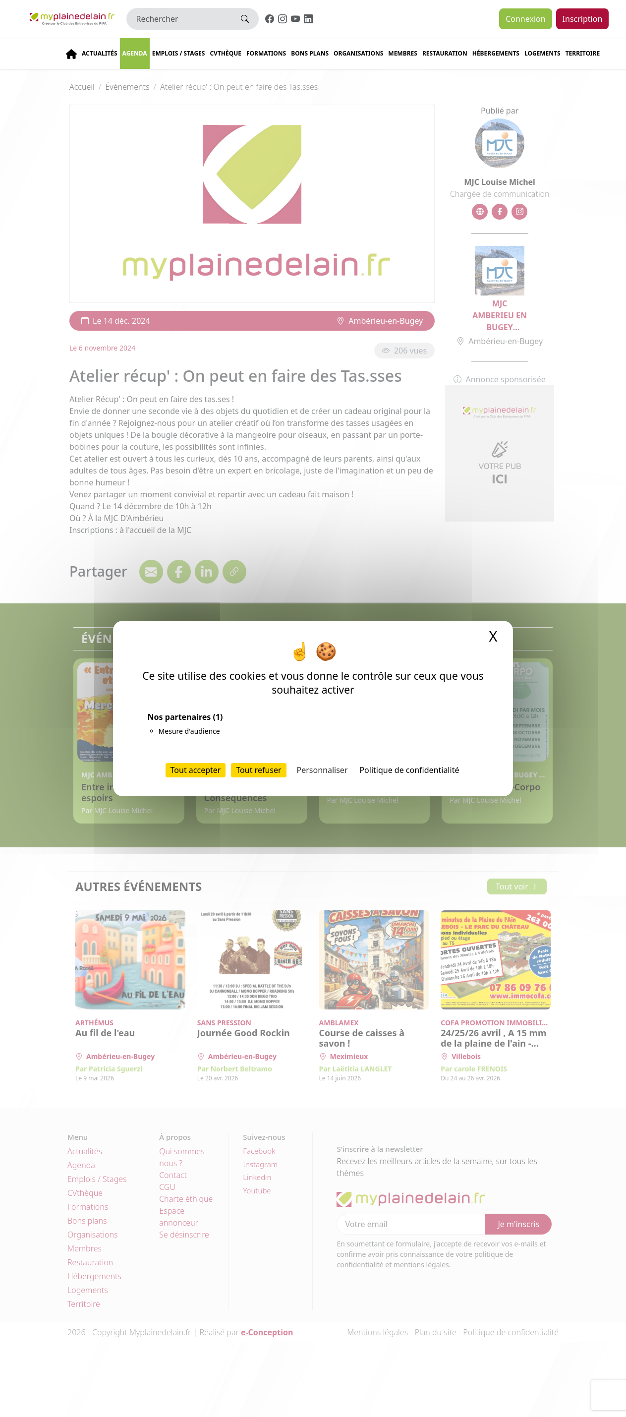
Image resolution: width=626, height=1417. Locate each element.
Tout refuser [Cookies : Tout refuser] (258, 770)
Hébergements (495, 53)
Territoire (583, 53)
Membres (402, 53)
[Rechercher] (179, 19)
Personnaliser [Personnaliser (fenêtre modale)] (322, 770)
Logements (542, 53)
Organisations (358, 53)
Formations (266, 53)
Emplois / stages (178, 53)
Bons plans (310, 53)
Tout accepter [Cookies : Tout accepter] (196, 770)
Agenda (134, 53)
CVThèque (225, 53)
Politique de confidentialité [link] (409, 770)
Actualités (99, 53)
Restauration (444, 53)
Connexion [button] (525, 18)
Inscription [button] (583, 18)
